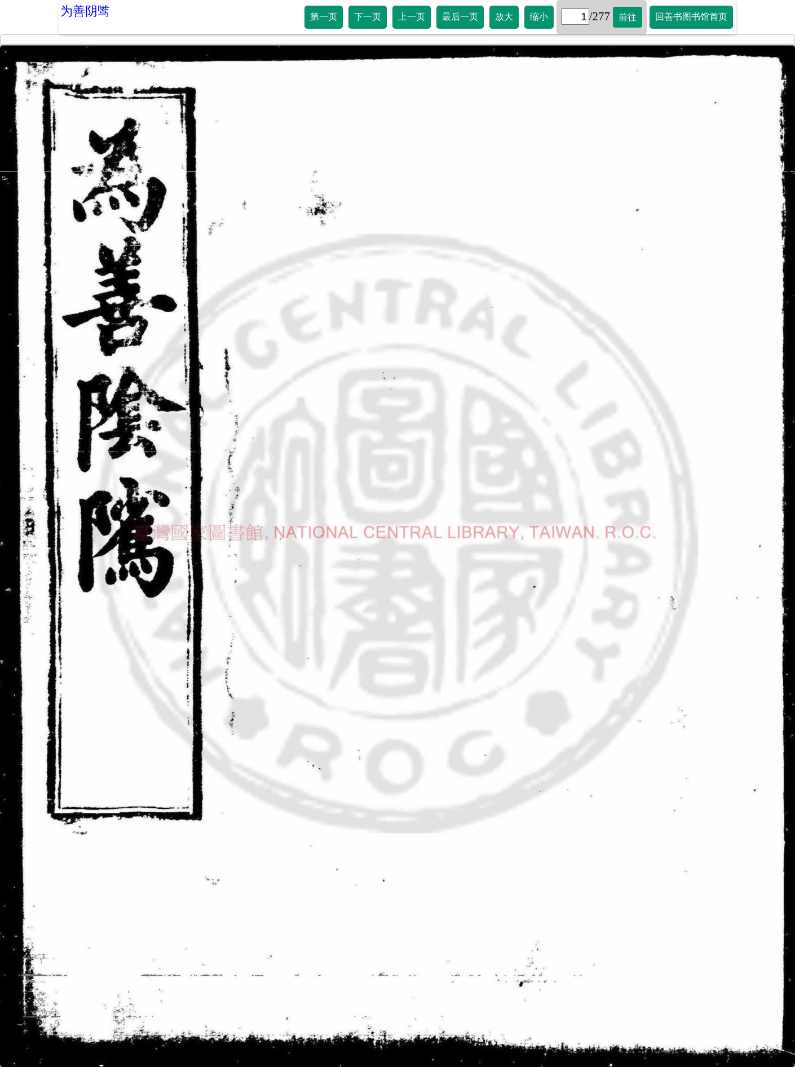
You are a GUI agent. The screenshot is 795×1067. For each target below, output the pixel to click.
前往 (628, 17)
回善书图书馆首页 (691, 16)
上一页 (411, 16)
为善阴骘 (85, 11)
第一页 (323, 16)
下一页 (367, 16)
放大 (504, 16)
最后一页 (460, 16)
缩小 (539, 16)
